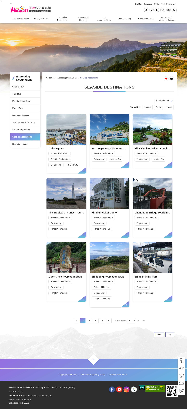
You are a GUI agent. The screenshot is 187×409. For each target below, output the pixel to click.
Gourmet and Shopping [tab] (83, 18)
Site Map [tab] (138, 4)
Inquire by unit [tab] (162, 101)
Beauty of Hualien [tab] (41, 19)
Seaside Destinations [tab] (22, 137)
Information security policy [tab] (93, 374)
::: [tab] (1, 1)
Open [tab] (93, 359)
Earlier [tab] (158, 107)
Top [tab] (169, 335)
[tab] (181, 360)
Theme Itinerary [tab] (124, 19)
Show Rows (120, 320)
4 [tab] (95, 320)
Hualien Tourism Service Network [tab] (30, 9)
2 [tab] (82, 320)
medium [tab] (151, 10)
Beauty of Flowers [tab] (20, 115)
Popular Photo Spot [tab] (21, 101)
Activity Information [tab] (21, 19)
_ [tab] (11, 2)
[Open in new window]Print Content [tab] (171, 78)
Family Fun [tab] (17, 108)
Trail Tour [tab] (16, 94)
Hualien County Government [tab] (164, 4)
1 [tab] (76, 320)
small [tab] (146, 10)
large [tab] (157, 10)
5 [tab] (102, 320)
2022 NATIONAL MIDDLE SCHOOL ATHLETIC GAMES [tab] (134, 389)
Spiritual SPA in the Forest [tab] (24, 122)
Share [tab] (162, 10)
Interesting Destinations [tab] (62, 18)
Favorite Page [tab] (166, 78)
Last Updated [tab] (14, 399)
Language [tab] (168, 10)
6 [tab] (108, 320)
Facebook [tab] (148, 4)
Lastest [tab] (148, 107)
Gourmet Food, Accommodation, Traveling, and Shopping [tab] (166, 19)
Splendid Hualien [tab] (20, 144)
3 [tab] (89, 320)
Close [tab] (174, 10)
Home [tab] (50, 78)
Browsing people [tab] (16, 403)
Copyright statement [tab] (67, 374)
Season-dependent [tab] (21, 130)
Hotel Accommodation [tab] (104, 18)
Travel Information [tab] (145, 19)
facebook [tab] (112, 389)
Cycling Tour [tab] (18, 87)
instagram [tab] (126, 389)
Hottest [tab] (169, 107)
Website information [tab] (118, 374)
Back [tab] (159, 335)
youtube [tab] (119, 389)
